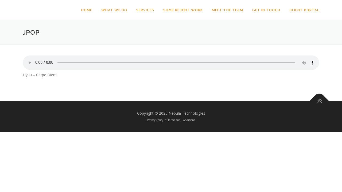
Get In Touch (266, 10)
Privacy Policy (155, 120)
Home (86, 10)
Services (145, 10)
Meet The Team (227, 10)
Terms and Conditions (181, 120)
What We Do (114, 10)
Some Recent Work (183, 10)
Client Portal (304, 10)
